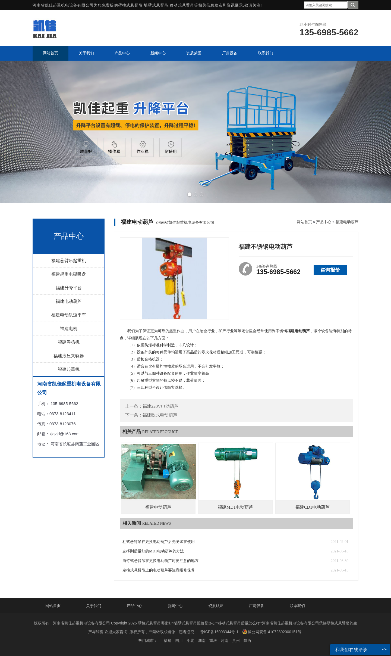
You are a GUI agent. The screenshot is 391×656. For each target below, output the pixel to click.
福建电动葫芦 (69, 301)
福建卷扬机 (69, 342)
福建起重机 (69, 369)
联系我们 (297, 606)
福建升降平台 (69, 287)
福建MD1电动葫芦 (235, 507)
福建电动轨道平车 (68, 315)
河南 (224, 640)
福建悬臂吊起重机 (68, 260)
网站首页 (304, 222)
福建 (167, 640)
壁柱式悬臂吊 (130, 5)
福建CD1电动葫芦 (312, 507)
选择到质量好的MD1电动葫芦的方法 (153, 551)
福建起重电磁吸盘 (68, 274)
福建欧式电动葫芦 (160, 415)
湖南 (202, 640)
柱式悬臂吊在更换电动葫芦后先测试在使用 (158, 542)
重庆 (213, 640)
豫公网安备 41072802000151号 (271, 631)
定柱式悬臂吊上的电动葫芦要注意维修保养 (158, 570)
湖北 (190, 640)
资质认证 (215, 606)
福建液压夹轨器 (68, 355)
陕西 (247, 640)
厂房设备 (256, 606)
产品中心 (323, 222)
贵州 (236, 640)
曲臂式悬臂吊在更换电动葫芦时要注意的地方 (160, 561)
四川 (179, 640)
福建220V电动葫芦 (160, 406)
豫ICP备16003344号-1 (219, 632)
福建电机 (68, 328)
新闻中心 (175, 606)
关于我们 (93, 606)
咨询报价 (330, 270)
